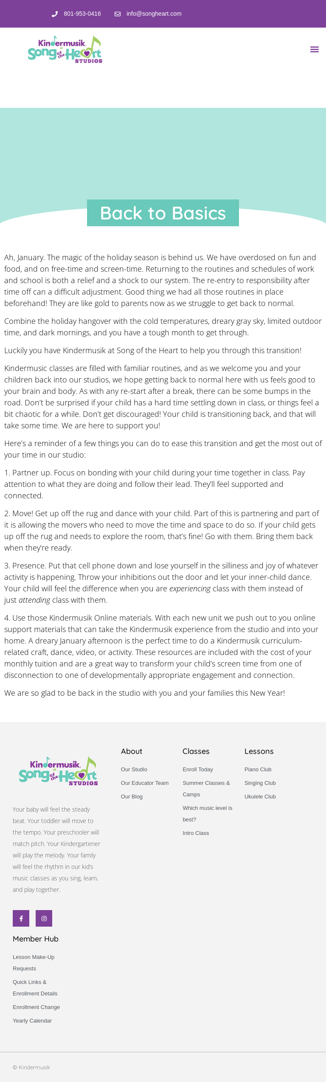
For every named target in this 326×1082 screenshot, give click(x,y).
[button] (315, 49)
